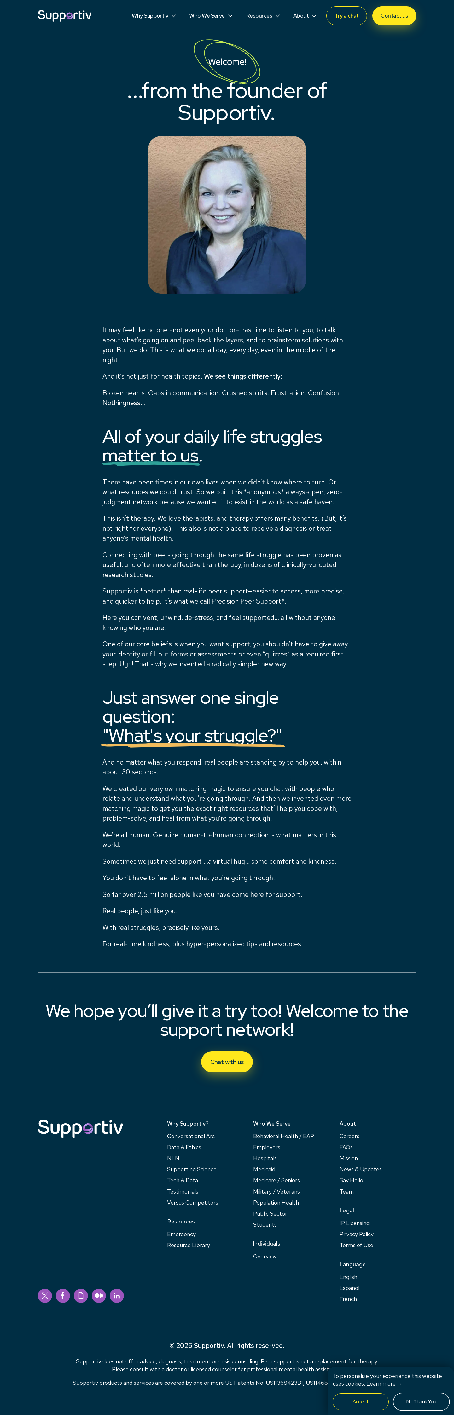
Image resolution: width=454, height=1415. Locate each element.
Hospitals (265, 1158)
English (348, 1276)
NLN (173, 1158)
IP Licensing (355, 1223)
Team (347, 1191)
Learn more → (384, 1383)
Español (349, 1288)
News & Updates (361, 1169)
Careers (349, 1136)
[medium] (99, 1296)
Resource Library (188, 1245)
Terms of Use (356, 1245)
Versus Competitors (192, 1202)
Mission (349, 1158)
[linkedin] (117, 1296)
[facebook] (63, 1296)
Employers (266, 1147)
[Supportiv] (64, 16)
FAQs (346, 1147)
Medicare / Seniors (276, 1180)
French (348, 1299)
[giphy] (81, 1296)
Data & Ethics (184, 1147)
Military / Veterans (276, 1191)
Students (265, 1224)
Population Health (276, 1202)
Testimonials (182, 1191)
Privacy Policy (357, 1234)
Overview (265, 1256)
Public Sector (270, 1213)
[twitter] (45, 1296)
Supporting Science (192, 1169)
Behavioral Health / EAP (283, 1136)
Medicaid (264, 1169)
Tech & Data (182, 1180)
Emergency (181, 1234)
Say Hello (351, 1180)
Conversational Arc (191, 1136)
